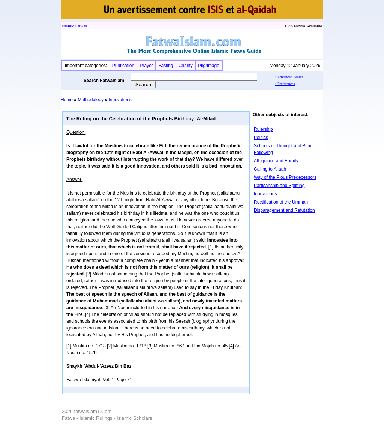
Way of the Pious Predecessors (285, 177)
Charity (185, 65)
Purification (123, 65)
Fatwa (80, 26)
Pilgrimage (208, 65)
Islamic (68, 26)
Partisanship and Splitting (279, 185)
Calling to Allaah (270, 169)
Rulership (263, 129)
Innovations (119, 99)
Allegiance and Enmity (276, 160)
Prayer (146, 65)
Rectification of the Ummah (281, 202)
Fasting (165, 65)
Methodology (91, 99)
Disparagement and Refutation (284, 210)
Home (67, 99)
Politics (261, 137)
